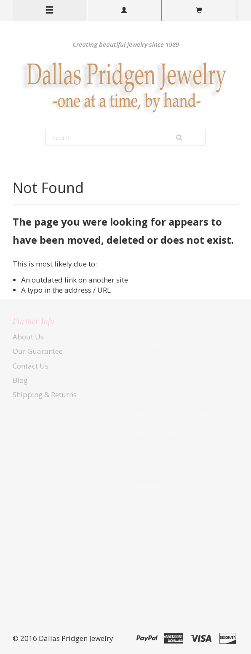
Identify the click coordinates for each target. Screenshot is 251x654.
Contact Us (30, 366)
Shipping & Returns (45, 394)
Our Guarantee (38, 351)
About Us (28, 337)
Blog (20, 380)
